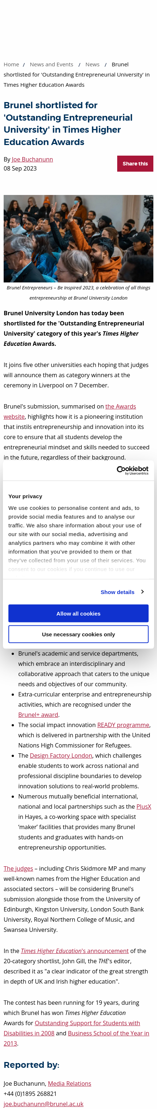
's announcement (75, 951)
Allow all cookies (79, 613)
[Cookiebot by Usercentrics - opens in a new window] (117, 470)
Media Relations (69, 1083)
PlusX (144, 807)
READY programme (123, 725)
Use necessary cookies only (78, 634)
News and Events (51, 64)
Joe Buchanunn (32, 159)
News (92, 64)
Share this (135, 163)
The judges (18, 868)
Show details (118, 592)
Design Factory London (61, 755)
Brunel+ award (38, 715)
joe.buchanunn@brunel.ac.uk (44, 1104)
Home (11, 64)
